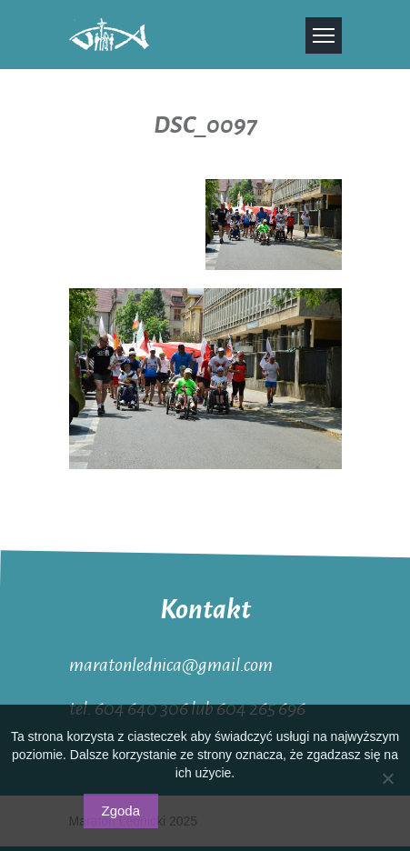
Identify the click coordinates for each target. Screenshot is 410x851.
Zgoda (121, 810)
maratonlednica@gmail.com (171, 663)
